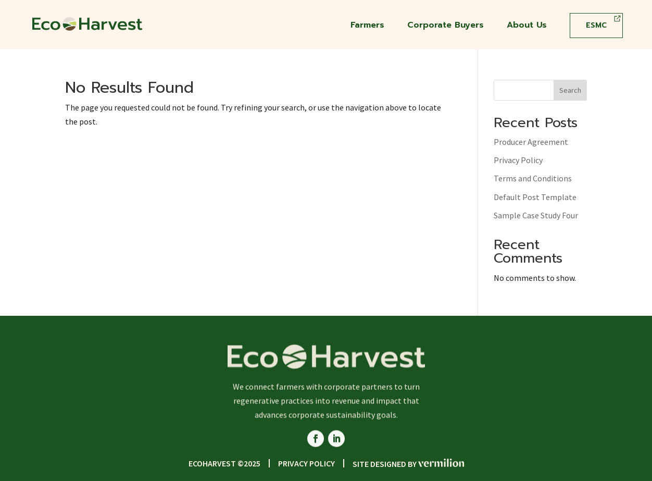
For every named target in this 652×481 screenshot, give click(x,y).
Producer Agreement (531, 142)
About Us (527, 26)
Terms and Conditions (533, 178)
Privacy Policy (518, 160)
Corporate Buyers (445, 26)
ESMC (596, 25)
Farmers (367, 26)
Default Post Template (535, 197)
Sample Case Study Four (536, 215)
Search (570, 90)
